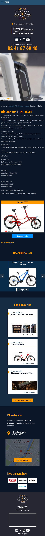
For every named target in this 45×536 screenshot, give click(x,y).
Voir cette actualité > (29, 335)
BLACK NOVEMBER (17, 344)
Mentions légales (22, 533)
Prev (2, 276)
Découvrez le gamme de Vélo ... (22, 373)
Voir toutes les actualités (21, 400)
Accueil (11, 106)
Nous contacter (22, 236)
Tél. (22, 510)
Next (43, 276)
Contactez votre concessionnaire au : (22, 47)
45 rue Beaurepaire (23, 24)
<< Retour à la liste (7, 243)
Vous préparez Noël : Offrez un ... (23, 314)
